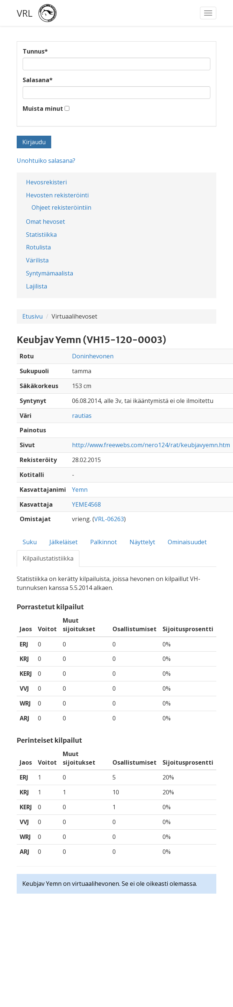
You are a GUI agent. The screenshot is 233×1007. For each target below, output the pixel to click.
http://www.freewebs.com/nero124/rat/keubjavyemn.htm (151, 445)
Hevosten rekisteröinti (57, 195)
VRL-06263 (109, 519)
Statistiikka (41, 234)
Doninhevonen (93, 356)
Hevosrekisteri (46, 182)
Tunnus (35, 51)
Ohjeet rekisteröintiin (61, 207)
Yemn (80, 489)
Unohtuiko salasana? (46, 160)
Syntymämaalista (49, 273)
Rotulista (38, 247)
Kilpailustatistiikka (48, 558)
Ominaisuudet (187, 542)
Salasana (38, 80)
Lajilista (36, 286)
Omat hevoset (45, 221)
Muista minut (43, 108)
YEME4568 (86, 504)
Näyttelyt (142, 542)
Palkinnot (103, 542)
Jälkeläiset (63, 542)
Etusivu (32, 316)
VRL (25, 13)
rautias (82, 415)
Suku (30, 542)
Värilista (37, 260)
